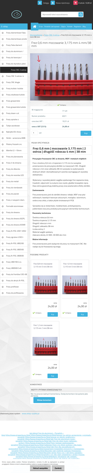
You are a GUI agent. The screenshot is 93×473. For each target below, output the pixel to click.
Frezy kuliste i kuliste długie (14, 89)
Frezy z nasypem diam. (15, 199)
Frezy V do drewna (13, 162)
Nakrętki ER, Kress (13, 131)
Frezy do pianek (12, 193)
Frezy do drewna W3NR (15, 224)
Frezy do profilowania (15, 292)
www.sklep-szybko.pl (30, 413)
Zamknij (58, 468)
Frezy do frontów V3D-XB (16, 274)
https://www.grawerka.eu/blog (17, 435)
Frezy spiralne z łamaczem (12, 120)
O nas (41, 26)
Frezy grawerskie (13, 100)
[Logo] (16, 14)
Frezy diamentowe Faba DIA (16, 33)
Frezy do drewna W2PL (15, 218)
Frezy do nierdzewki (14, 187)
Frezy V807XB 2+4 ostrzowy (13, 262)
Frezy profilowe (12, 286)
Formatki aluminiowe (14, 206)
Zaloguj (46, 2)
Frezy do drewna (13, 212)
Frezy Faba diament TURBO (14, 46)
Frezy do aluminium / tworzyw (14, 52)
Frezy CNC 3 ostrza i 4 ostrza (15, 77)
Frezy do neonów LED (15, 175)
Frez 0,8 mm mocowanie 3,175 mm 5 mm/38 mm (43, 265)
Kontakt (69, 26)
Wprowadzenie (36, 35)
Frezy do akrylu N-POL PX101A (15, 281)
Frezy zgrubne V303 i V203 (14, 238)
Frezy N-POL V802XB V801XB (15, 244)
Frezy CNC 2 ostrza (18, 69)
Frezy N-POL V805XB (15, 249)
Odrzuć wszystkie (40, 468)
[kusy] (35, 133)
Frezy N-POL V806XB (15, 255)
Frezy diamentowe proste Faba (16, 39)
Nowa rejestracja (63, 2)
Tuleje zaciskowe (13, 125)
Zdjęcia (63, 26)
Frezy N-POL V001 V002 (16, 230)
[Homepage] (35, 26)
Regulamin (77, 26)
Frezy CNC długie (13, 82)
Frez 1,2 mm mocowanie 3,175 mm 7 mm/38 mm (43, 327)
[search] (80, 14)
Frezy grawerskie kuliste (16, 107)
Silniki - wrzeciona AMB (15, 138)
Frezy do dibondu (13, 169)
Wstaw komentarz (44, 400)
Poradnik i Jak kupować (51, 26)
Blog (84, 26)
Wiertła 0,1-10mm (14, 150)
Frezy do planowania (14, 156)
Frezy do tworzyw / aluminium (14, 58)
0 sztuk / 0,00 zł (85, 2)
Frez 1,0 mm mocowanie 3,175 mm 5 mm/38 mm (72, 265)
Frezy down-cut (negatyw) (12, 114)
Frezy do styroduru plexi (16, 63)
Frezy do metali (12, 181)
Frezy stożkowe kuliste (15, 94)
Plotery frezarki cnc (14, 144)
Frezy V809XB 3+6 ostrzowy (13, 269)
